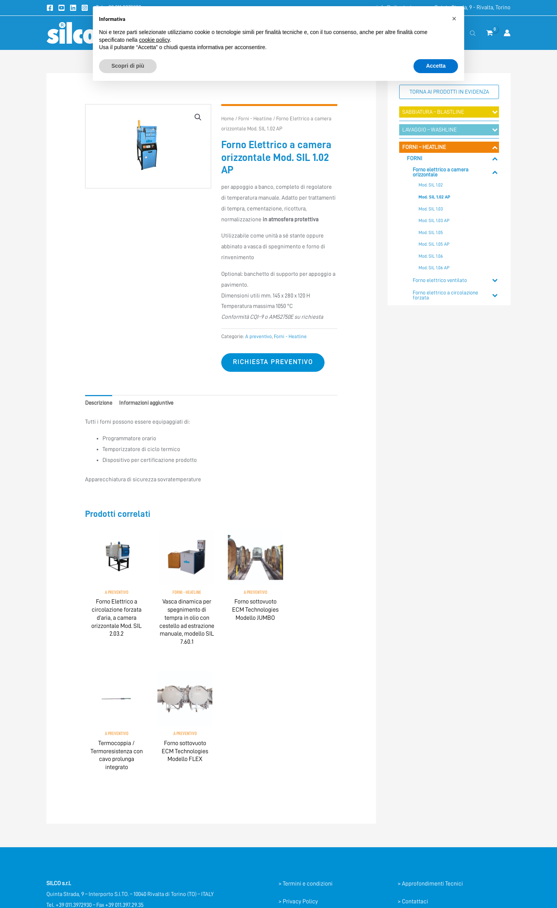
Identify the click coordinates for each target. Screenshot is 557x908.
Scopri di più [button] (127, 66)
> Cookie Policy (297, 813)
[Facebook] (49, 7)
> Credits (289, 830)
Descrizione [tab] (99, 403)
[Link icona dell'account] (507, 32)
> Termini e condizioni (305, 777)
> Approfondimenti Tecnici (430, 777)
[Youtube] (61, 7)
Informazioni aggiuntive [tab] (150, 403)
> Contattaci (413, 795)
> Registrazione (417, 813)
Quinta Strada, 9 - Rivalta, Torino (472, 7)
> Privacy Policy (298, 795)
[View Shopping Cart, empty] (489, 33)
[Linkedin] (73, 7)
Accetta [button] (436, 66)
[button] (198, 117)
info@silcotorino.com (73, 809)
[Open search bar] (472, 33)
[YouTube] (70, 870)
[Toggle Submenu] (495, 112)
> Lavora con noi (418, 848)
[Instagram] (84, 7)
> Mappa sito (413, 830)
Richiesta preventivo (274, 362)
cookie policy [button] (154, 40)
